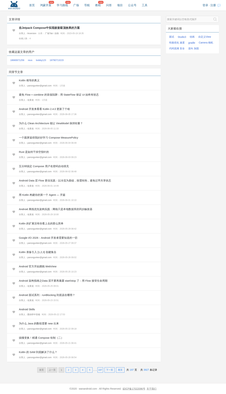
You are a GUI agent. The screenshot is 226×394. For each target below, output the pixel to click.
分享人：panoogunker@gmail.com (35, 85)
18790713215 (57, 60)
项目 (120, 5)
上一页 (52, 370)
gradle (191, 42)
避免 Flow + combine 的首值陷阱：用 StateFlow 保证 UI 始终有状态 (59, 94)
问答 (109, 5)
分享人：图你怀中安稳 (29, 314)
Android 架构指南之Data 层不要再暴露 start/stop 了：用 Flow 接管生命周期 (63, 280)
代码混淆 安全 (177, 48)
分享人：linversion (27, 33)
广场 (76, 5)
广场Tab (49, 33)
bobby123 (41, 60)
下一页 (109, 370)
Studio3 (182, 37)
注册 (213, 5)
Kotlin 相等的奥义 (29, 80)
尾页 (120, 370)
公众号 (132, 5)
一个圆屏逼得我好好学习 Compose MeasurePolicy (48, 137)
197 (100, 370)
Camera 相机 (206, 42)
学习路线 (62, 5)
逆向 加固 (193, 48)
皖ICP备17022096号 (134, 388)
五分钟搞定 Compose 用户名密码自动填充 (44, 166)
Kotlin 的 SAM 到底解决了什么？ (38, 352)
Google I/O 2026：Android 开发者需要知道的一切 (48, 237)
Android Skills (27, 309)
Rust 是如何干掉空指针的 (34, 151)
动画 (192, 36)
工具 (144, 5)
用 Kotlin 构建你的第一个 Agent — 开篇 (42, 194)
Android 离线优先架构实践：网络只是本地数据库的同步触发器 (55, 209)
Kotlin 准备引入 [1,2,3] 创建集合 (37, 252)
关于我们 (151, 388)
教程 (98, 5)
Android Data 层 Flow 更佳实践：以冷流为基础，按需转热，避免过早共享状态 (65, 180)
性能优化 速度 (177, 42)
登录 (205, 5)
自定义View (204, 36)
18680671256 (17, 60)
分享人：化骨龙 (26, 100)
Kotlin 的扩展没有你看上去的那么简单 (41, 223)
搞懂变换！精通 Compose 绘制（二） (41, 337)
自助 (57, 33)
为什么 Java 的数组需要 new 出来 (39, 323)
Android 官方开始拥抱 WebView (37, 266)
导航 (87, 5)
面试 (171, 36)
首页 (32, 5)
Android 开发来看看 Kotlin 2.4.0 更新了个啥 (44, 108)
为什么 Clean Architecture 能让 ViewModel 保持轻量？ (51, 123)
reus (30, 60)
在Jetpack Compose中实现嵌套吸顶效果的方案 (49, 27)
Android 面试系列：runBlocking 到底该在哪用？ (47, 294)
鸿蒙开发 (45, 5)
